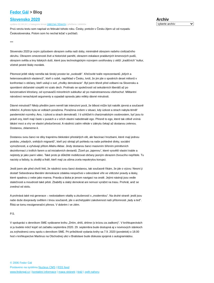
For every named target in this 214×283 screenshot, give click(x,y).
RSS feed (63, 267)
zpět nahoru (92, 271)
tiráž (80, 271)
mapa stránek (66, 271)
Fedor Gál (19, 12)
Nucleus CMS (46, 267)
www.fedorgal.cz (20, 271)
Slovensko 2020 (25, 19)
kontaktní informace (44, 271)
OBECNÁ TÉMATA (56, 24)
